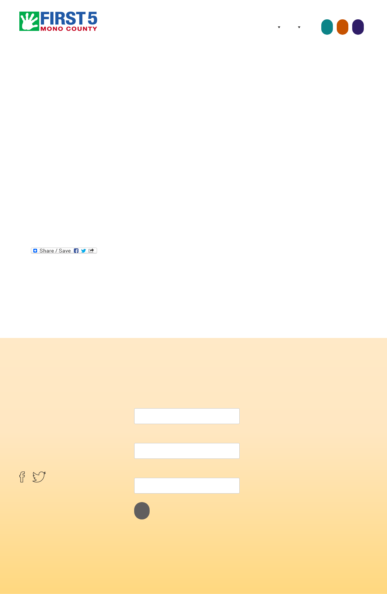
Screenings (358, 27)
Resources (313, 27)
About (277, 27)
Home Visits (342, 27)
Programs (297, 27)
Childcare (327, 27)
